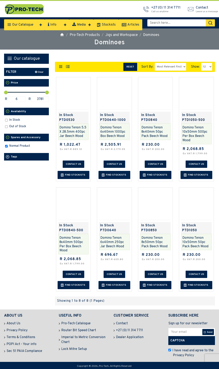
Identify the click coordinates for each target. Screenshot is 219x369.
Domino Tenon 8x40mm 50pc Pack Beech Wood (154, 132)
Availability (18, 111)
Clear (40, 72)
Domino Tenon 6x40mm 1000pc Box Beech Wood (112, 132)
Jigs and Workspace (121, 35)
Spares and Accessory (26, 137)
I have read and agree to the (191, 353)
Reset (130, 66)
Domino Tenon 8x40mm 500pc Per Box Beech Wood (71, 244)
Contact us (73, 164)
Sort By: (147, 67)
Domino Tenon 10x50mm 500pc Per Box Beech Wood (194, 134)
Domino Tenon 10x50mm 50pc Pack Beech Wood (195, 242)
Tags (14, 156)
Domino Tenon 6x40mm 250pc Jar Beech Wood (112, 242)
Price (14, 83)
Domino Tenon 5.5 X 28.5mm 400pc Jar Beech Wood (72, 132)
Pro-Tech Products (85, 35)
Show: (195, 67)
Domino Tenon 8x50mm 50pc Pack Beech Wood (154, 242)
